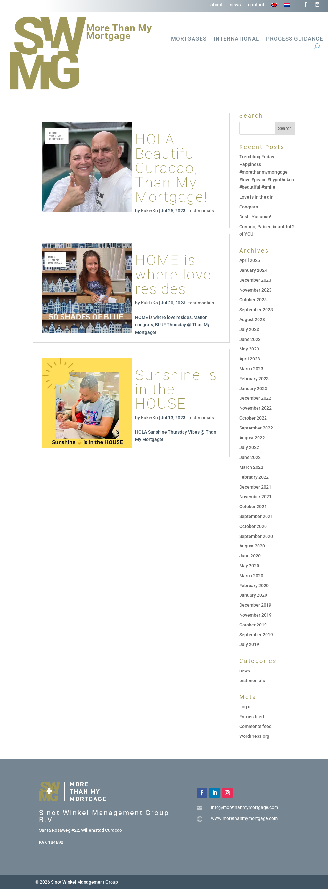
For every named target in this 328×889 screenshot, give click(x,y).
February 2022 (254, 477)
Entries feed (251, 716)
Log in (245, 706)
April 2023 (249, 358)
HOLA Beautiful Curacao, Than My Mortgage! (171, 168)
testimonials (201, 210)
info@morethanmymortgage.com (244, 807)
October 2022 (253, 418)
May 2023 (249, 348)
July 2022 (249, 447)
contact (256, 5)
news (235, 5)
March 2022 (251, 467)
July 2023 (249, 329)
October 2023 (253, 299)
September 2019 (256, 634)
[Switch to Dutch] (287, 6)
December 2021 (255, 487)
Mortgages (189, 39)
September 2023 (256, 309)
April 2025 (249, 260)
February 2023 (254, 378)
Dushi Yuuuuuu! (255, 216)
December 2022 (255, 398)
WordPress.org (254, 736)
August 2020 (252, 545)
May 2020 (249, 565)
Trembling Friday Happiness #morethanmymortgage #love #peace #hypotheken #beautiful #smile (266, 172)
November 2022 (255, 408)
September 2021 (256, 516)
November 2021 (255, 496)
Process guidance (294, 39)
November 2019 (255, 615)
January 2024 (253, 270)
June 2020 (250, 555)
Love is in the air (256, 197)
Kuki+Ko (149, 210)
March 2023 (251, 368)
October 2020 (253, 526)
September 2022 (256, 427)
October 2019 (253, 624)
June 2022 (250, 457)
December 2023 (255, 280)
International (236, 39)
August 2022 (252, 437)
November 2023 (255, 290)
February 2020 (254, 585)
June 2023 (250, 339)
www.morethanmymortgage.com (244, 818)
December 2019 (255, 605)
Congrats (248, 206)
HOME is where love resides (173, 274)
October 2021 (253, 506)
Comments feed (255, 726)
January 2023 (253, 388)
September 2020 (256, 536)
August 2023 (252, 319)
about (216, 5)
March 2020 (251, 575)
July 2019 (249, 644)
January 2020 (253, 595)
